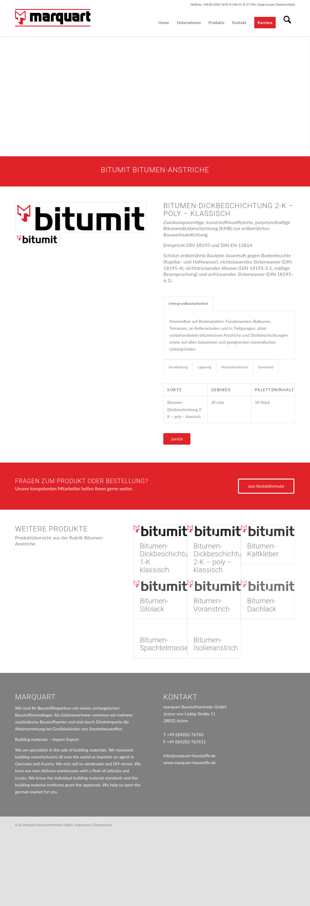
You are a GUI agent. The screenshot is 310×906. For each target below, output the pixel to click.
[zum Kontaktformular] (266, 486)
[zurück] (176, 439)
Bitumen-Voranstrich (211, 605)
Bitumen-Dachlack (261, 605)
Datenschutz (286, 4)
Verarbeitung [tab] (177, 367)
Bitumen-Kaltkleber (262, 550)
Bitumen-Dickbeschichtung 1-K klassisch (168, 558)
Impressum (266, 4)
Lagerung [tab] (204, 367)
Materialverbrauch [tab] (234, 367)
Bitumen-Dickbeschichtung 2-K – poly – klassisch (221, 558)
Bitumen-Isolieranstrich (215, 644)
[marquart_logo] (52, 22)
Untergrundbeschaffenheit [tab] (188, 303)
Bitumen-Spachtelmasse (164, 644)
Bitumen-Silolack (154, 605)
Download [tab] (266, 367)
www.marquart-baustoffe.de (189, 762)
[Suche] (287, 22)
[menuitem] (164, 22)
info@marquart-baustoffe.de (189, 755)
